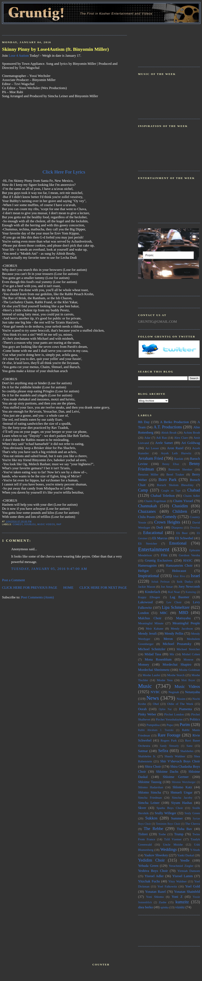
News (152, 698)
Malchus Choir (149, 618)
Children (180, 511)
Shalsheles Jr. (147, 756)
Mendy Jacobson (182, 628)
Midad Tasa (153, 654)
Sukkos (151, 818)
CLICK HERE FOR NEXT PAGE (103, 587)
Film (164, 555)
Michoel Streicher (188, 649)
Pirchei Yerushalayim (169, 719)
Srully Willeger (165, 813)
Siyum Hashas (181, 803)
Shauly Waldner (174, 756)
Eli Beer (182, 533)
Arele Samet (164, 443)
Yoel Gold (192, 886)
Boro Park (167, 479)
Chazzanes (147, 511)
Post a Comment (13, 580)
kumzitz (182, 902)
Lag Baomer (179, 597)
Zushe (162, 902)
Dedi (159, 527)
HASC (187, 560)
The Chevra (192, 823)
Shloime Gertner (176, 777)
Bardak (178, 458)
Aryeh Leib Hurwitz (176, 453)
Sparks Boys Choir (170, 808)
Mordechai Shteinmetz (154, 670)
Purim (185, 724)
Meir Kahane (154, 628)
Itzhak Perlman (160, 581)
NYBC (155, 692)
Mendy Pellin (173, 633)
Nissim (181, 698)
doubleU (30, 524)
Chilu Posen (146, 517)
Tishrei (143, 834)
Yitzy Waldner (177, 881)
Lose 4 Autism (19, 55)
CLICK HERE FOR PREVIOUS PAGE (29, 587)
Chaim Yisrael (183, 501)
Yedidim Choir (151, 860)
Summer (177, 818)
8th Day (144, 422)
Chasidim (180, 506)
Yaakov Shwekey (156, 855)
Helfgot (143, 571)
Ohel (156, 703)
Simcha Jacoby (182, 797)
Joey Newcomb (189, 586)
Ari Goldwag (190, 443)
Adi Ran (161, 437)
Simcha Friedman (150, 797)
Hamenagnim (147, 565)
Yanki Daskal (185, 855)
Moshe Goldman (189, 669)
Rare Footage (169, 735)
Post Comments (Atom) (37, 597)
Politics (195, 719)
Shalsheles (186, 751)
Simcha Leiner (149, 803)
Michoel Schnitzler (151, 649)
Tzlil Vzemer (172, 839)
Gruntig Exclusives (158, 560)
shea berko (145, 907)
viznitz (180, 907)
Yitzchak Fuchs (149, 881)
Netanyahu (192, 692)
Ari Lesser (152, 448)
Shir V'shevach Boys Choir (180, 761)
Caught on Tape (171, 490)
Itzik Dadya (185, 581)
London (143, 613)
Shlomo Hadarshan (150, 787)
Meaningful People (186, 623)
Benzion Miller (148, 474)
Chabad (193, 490)
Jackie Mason (146, 586)
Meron (168, 639)
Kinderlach (152, 592)
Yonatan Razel (155, 892)
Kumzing (191, 592)
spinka (164, 907)
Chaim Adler (191, 495)
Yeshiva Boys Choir (153, 871)
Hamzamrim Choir (179, 565)
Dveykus (195, 527)
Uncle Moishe (173, 844)
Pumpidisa (153, 725)
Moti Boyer (188, 680)
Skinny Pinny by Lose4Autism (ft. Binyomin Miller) (55, 49)
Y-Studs (195, 849)
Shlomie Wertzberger (184, 782)
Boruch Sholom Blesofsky (175, 485)
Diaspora (177, 527)
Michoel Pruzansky (177, 644)
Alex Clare (181, 437)
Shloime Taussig (149, 782)
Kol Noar (174, 592)
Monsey (143, 664)
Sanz (189, 745)
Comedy (18, 524)
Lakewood (145, 602)
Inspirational (148, 575)
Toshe (162, 834)
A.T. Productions (167, 427)
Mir (172, 654)
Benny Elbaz (170, 464)
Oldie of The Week (180, 703)
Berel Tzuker (175, 474)
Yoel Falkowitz (167, 886)
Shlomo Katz (182, 787)
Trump (179, 834)
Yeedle (184, 860)
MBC (164, 613)
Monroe (188, 659)
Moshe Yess (165, 680)
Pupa (169, 725)
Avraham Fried (150, 458)
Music (145, 686)
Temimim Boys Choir (168, 823)
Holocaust (179, 571)
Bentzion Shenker (180, 469)
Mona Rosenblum (158, 659)
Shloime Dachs (167, 772)
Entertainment (153, 549)
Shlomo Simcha (149, 792)
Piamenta (185, 709)
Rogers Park (169, 740)
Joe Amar (167, 586)
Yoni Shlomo (155, 896)
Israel (195, 575)
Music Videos (46, 524)
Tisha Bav (184, 829)
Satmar (143, 751)
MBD (183, 612)
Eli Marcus (159, 538)
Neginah (174, 692)
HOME (68, 587)
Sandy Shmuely (169, 745)
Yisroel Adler (154, 876)
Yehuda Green (148, 866)
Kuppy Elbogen (149, 597)
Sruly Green (192, 813)
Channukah (147, 506)
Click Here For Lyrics (64, 171)
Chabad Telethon (163, 496)
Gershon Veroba (189, 555)
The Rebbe (153, 828)
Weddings (168, 849)
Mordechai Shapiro (177, 664)
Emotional (178, 543)
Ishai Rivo (179, 576)
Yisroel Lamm (182, 876)
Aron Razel (175, 448)
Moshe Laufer (151, 675)
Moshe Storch (176, 675)
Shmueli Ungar (181, 792)
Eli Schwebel (184, 538)
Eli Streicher (147, 543)
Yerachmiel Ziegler (181, 865)
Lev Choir (173, 602)
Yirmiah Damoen (188, 870)
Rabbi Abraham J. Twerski (155, 730)
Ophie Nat (165, 709)
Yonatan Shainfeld (187, 892)
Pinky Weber (147, 714)
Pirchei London (174, 714)
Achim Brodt (192, 432)
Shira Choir (153, 766)
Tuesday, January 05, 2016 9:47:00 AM (49, 569)
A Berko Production (174, 422)
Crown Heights (167, 522)
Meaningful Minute (150, 623)
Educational (153, 532)
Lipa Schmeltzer (175, 607)
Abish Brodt (169, 432)
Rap (58, 524)
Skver (142, 808)
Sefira (163, 750)
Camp (143, 490)
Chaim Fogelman (155, 501)
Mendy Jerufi (147, 633)
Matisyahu (183, 618)
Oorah (142, 709)
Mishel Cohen (191, 654)
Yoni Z (177, 897)
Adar (147, 437)
